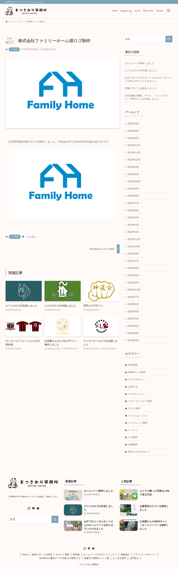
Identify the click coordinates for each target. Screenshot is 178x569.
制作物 (76, 554)
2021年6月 (133, 268)
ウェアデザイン (136, 379)
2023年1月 (133, 174)
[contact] (38, 508)
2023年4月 (133, 167)
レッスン (133, 430)
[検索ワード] (148, 39)
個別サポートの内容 (42, 554)
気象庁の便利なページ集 (96, 558)
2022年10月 (133, 181)
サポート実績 (62, 554)
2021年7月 (133, 260)
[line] (33, 508)
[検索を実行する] (168, 39)
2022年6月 (133, 210)
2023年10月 (133, 159)
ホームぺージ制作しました (139, 63)
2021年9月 (133, 253)
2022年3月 (133, 224)
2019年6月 (133, 333)
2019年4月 (133, 340)
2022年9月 (133, 188)
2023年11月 (133, 152)
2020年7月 (133, 297)
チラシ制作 (134, 408)
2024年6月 (133, 130)
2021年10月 (133, 246)
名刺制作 (133, 444)
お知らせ (133, 386)
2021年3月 (133, 275)
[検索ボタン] (168, 11)
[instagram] (29, 508)
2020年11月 (133, 289)
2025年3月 (133, 123)
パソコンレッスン (138, 415)
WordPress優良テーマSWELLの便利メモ (59, 558)
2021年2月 (133, 282)
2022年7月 (133, 203)
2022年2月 (133, 231)
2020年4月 (133, 311)
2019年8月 (133, 325)
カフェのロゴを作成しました (141, 70)
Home (25, 554)
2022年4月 (133, 217)
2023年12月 (133, 145)
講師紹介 (125, 554)
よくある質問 (119, 558)
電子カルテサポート (139, 451)
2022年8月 (133, 195)
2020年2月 (133, 318)
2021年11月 (133, 239)
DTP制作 (133, 365)
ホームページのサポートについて (100, 554)
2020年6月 (133, 304)
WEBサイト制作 (137, 372)
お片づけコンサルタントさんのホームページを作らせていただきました (148, 79)
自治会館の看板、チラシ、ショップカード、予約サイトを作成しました (147, 97)
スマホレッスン (136, 394)
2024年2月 (133, 138)
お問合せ (134, 558)
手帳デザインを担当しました (141, 88)
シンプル (31, 237)
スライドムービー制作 (140, 401)
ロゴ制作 (14, 49)
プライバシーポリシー (144, 554)
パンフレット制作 (138, 422)
